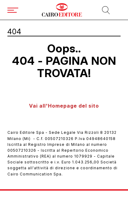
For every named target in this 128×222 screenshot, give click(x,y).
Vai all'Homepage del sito (64, 106)
